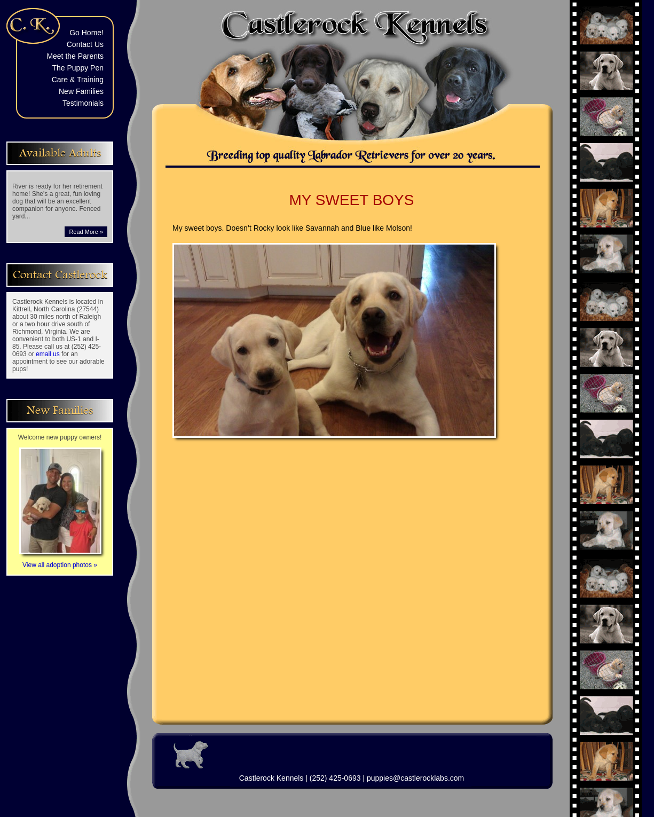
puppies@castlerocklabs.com (415, 778)
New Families (81, 91)
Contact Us (85, 44)
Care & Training (78, 79)
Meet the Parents (75, 56)
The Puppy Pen (78, 68)
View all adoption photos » (60, 561)
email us (48, 354)
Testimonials (83, 103)
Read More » (86, 232)
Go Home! (86, 32)
